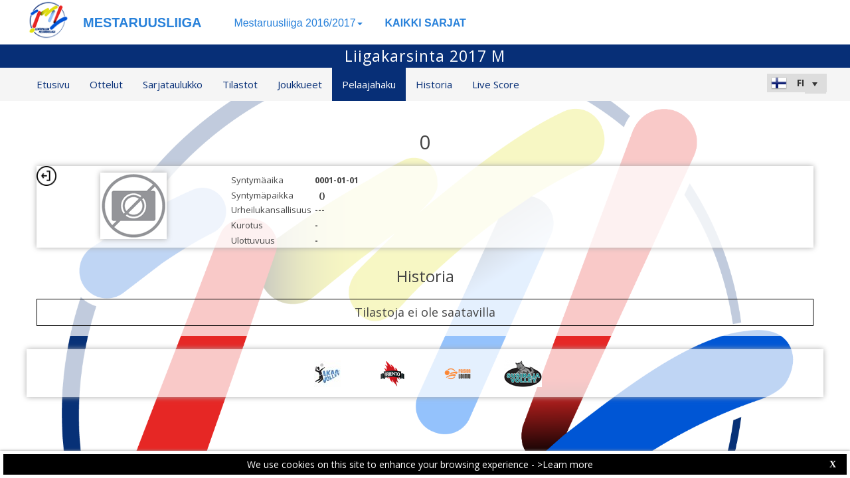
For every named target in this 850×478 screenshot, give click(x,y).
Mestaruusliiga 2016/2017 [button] (298, 23)
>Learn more (565, 464)
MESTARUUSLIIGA (142, 22)
